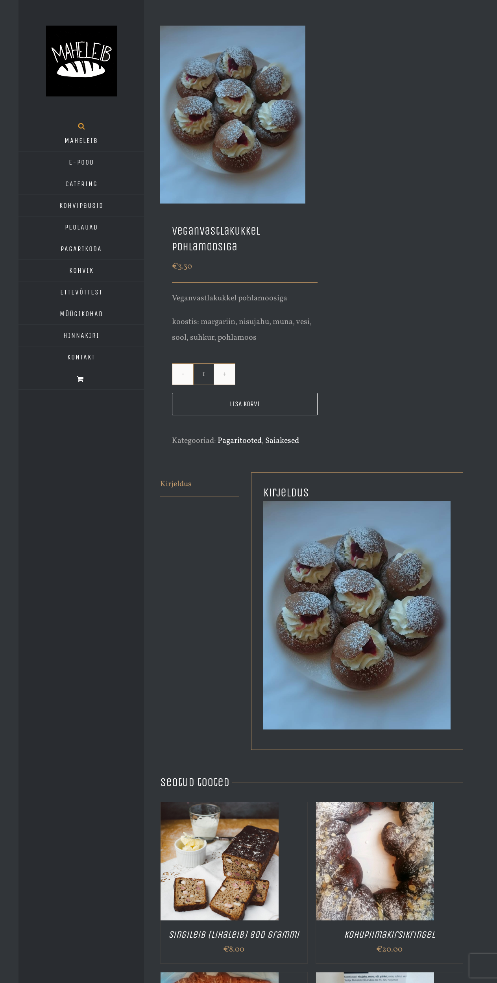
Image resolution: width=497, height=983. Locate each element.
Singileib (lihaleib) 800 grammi (233, 934)
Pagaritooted (240, 440)
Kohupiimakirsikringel (389, 934)
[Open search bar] (81, 126)
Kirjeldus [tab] (176, 484)
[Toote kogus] (203, 374)
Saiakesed (282, 440)
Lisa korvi (245, 404)
